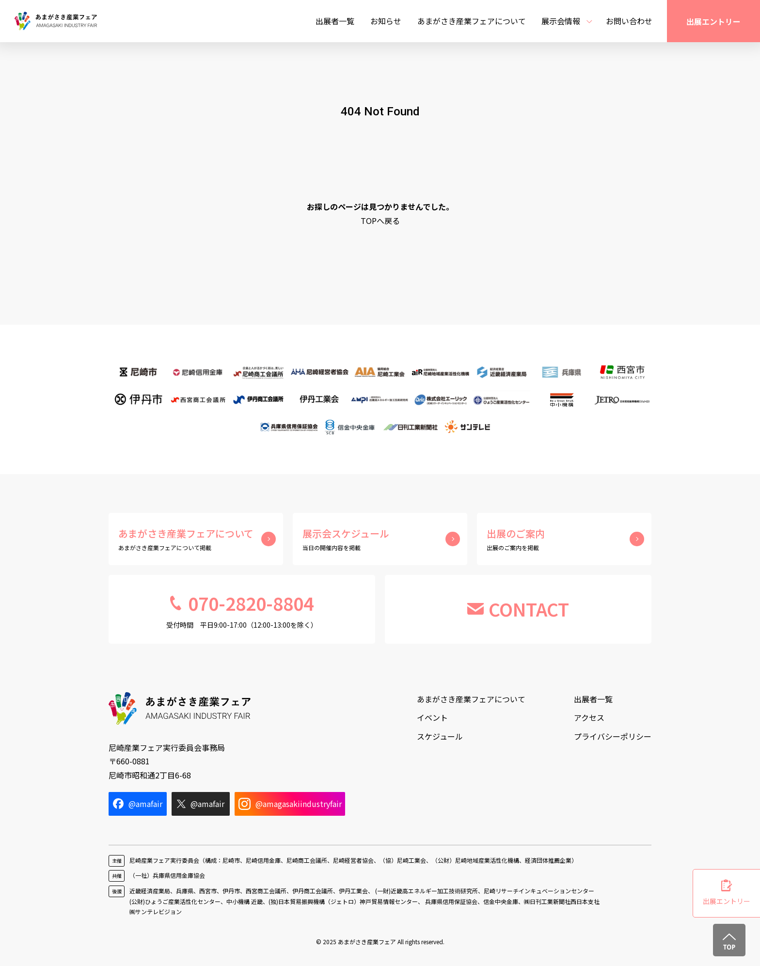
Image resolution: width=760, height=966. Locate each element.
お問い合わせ (629, 21)
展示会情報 (560, 21)
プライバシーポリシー (612, 736)
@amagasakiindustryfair (290, 804)
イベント (432, 717)
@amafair (137, 803)
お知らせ (385, 21)
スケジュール (440, 736)
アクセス (589, 717)
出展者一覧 (335, 21)
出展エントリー (713, 21)
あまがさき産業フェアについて (471, 21)
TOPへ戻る (380, 220)
